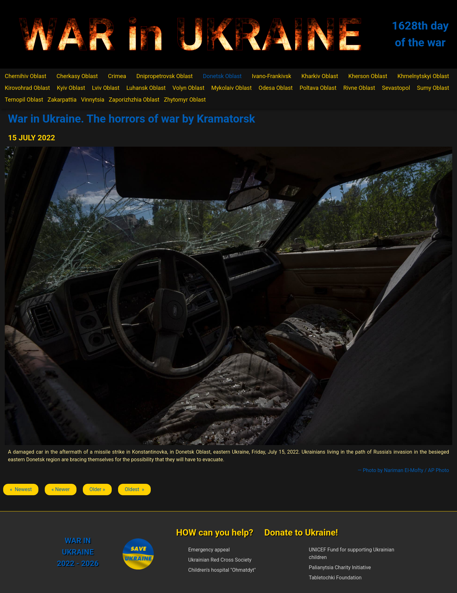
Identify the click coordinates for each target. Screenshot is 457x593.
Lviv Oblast (106, 87)
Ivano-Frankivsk (271, 76)
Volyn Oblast (188, 87)
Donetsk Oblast (222, 76)
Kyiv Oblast (71, 87)
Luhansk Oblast (146, 87)
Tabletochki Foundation (335, 578)
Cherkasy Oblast (77, 76)
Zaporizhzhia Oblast (134, 99)
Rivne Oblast (359, 87)
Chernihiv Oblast (25, 76)
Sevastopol (396, 87)
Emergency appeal (209, 550)
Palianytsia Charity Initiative (340, 567)
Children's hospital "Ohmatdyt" (222, 570)
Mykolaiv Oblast (231, 87)
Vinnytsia (92, 99)
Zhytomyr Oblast (185, 99)
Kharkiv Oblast (319, 76)
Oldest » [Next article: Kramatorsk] (134, 489)
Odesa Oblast (276, 87)
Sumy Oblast (433, 87)
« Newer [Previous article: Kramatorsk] (60, 489)
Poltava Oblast (318, 87)
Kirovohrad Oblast (27, 87)
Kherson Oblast (367, 76)
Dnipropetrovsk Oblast (164, 76)
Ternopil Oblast (24, 99)
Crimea (117, 76)
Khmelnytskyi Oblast (423, 76)
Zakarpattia (62, 99)
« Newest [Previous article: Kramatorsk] (21, 489)
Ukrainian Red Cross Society (219, 560)
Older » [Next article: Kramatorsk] (97, 489)
